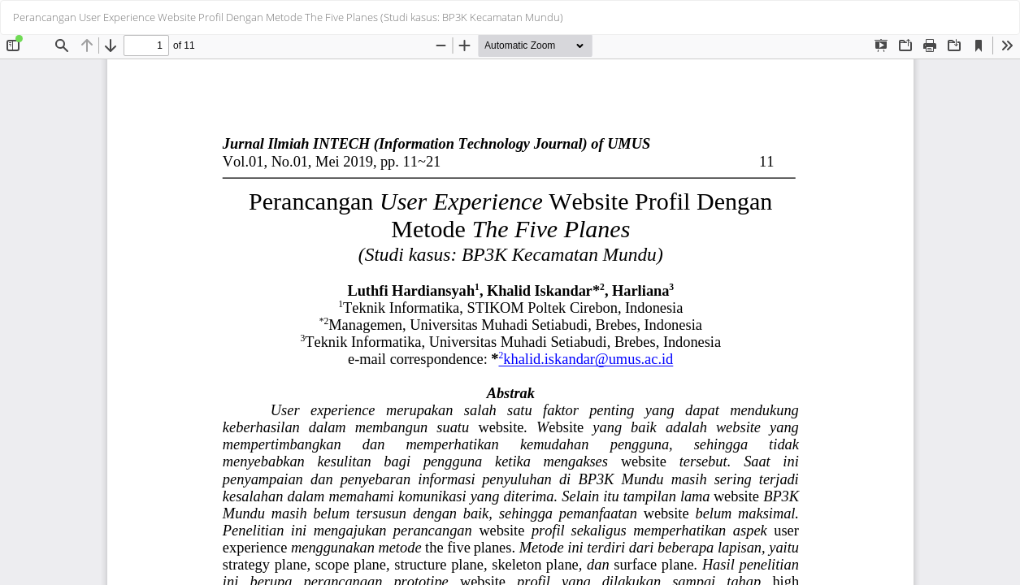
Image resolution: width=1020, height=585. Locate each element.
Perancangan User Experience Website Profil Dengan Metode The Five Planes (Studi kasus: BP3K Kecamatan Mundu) (288, 17)
